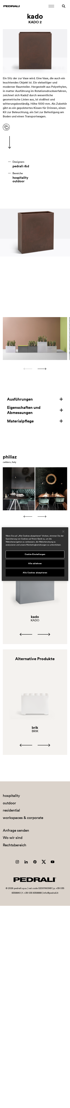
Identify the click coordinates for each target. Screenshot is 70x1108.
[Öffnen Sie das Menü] (51, 6)
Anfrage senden (16, 830)
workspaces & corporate (23, 817)
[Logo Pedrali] (12, 6)
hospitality (20, 177)
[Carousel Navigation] (35, 368)
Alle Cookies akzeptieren (35, 572)
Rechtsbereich (14, 845)
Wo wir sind (12, 837)
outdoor (19, 181)
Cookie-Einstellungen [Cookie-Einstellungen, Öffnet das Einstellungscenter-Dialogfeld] (35, 554)
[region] (35, 554)
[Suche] (63, 6)
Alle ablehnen (35, 563)
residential (11, 810)
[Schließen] (63, 531)
